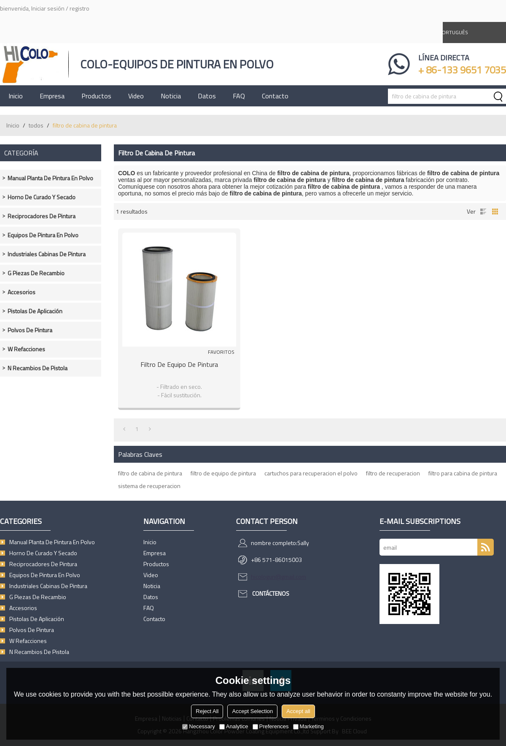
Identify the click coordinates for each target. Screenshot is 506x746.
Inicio (15, 96)
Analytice (233, 726)
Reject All (207, 711)
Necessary (198, 726)
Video (136, 96)
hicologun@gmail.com (278, 576)
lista (483, 211)
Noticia (171, 96)
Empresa (52, 96)
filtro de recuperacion (393, 473)
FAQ (239, 96)
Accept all (298, 711)
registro (79, 8)
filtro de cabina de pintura (150, 473)
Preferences (271, 726)
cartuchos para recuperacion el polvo (311, 473)
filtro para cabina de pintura (462, 473)
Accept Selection (252, 711)
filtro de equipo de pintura (223, 473)
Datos (207, 96)
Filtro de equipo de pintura (179, 364)
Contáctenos (270, 593)
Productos (96, 96)
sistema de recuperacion (149, 485)
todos (36, 125)
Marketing (308, 726)
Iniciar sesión (48, 8)
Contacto (275, 96)
